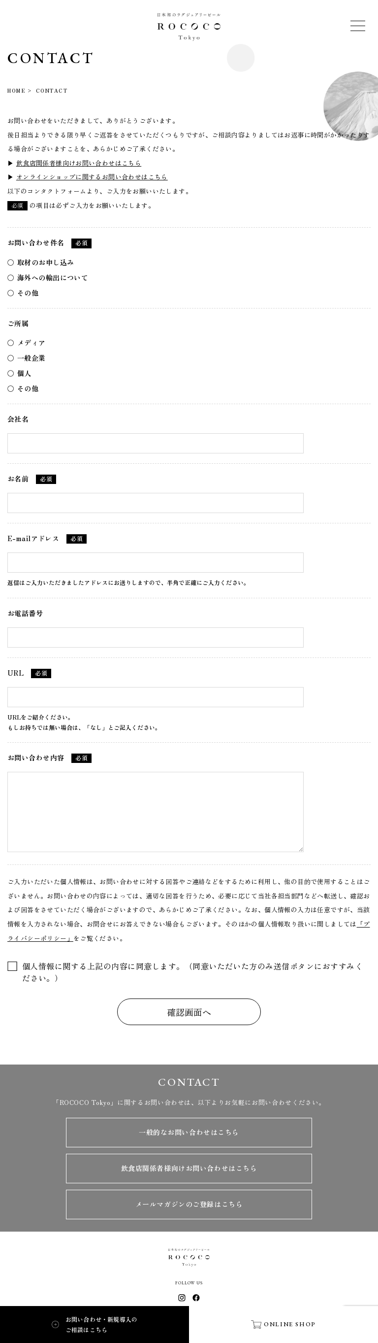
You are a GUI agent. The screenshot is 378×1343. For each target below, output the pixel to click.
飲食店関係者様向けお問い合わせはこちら (78, 163)
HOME (16, 90)
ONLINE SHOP (283, 1324)
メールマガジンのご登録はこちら (189, 1204)
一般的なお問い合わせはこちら (189, 1132)
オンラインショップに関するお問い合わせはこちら (92, 176)
